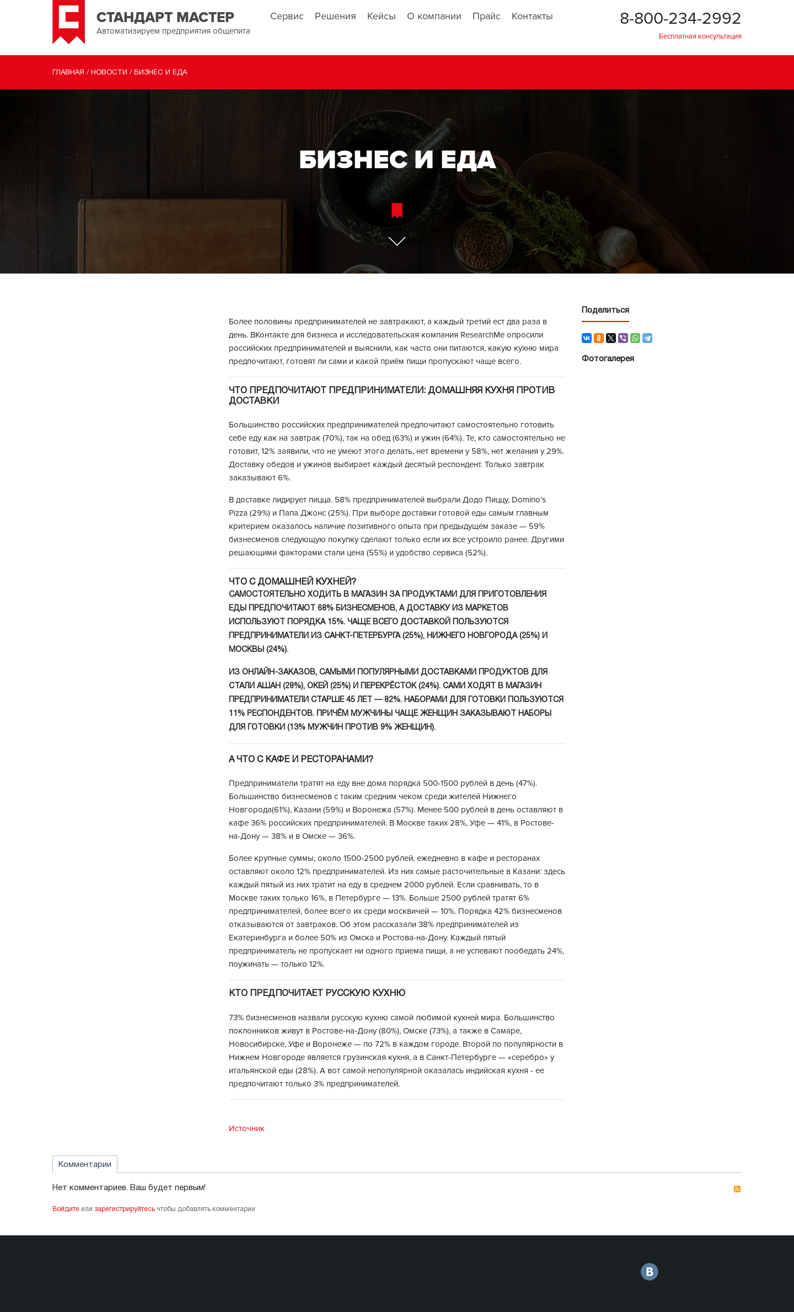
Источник (247, 1128)
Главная (68, 72)
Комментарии (84, 1165)
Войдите (65, 1209)
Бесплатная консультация (700, 36)
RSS (737, 1189)
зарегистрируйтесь (124, 1209)
